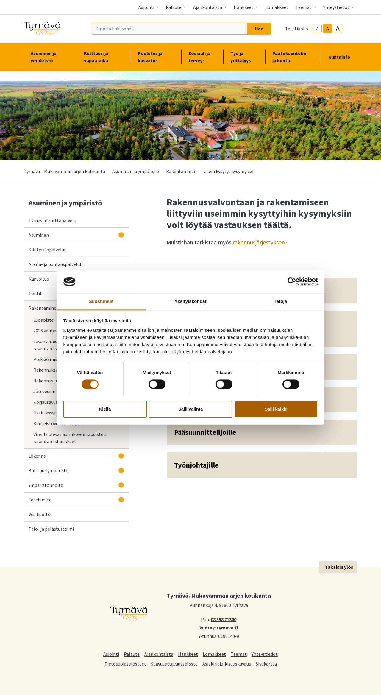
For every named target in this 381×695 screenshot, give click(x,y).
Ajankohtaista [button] (208, 7)
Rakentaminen (181, 171)
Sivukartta (266, 663)
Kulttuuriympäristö (48, 470)
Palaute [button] (174, 7)
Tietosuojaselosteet (125, 663)
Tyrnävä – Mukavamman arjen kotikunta (64, 171)
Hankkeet (188, 654)
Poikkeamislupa (49, 359)
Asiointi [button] (146, 7)
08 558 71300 (223, 619)
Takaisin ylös (339, 567)
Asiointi (111, 654)
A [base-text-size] (327, 29)
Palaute (132, 654)
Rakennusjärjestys (52, 381)
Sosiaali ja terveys (199, 56)
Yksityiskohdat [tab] (190, 301)
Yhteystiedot (265, 654)
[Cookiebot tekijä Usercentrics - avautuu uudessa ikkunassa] (292, 281)
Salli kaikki (276, 409)
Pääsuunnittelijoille (205, 432)
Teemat (239, 654)
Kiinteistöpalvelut (47, 250)
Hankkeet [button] (244, 7)
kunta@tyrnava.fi (218, 627)
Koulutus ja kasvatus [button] (156, 56)
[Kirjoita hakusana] (170, 29)
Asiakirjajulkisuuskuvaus (226, 663)
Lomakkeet (276, 7)
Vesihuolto (40, 514)
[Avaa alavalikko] (121, 235)
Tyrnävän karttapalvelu (54, 220)
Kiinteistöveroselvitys (55, 423)
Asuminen (39, 235)
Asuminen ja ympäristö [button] (50, 56)
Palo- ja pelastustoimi (51, 529)
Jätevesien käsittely (53, 391)
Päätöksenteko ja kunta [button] (293, 56)
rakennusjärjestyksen (258, 242)
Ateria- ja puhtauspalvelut (55, 264)
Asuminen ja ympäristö (135, 171)
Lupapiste (43, 320)
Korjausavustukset (53, 401)
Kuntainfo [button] (341, 57)
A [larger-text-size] (338, 28)
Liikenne (37, 456)
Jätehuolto (40, 500)
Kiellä (105, 409)
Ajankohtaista (158, 654)
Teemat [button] (304, 7)
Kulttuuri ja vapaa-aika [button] (103, 56)
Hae (259, 29)
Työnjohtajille (196, 465)
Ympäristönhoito (46, 485)
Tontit (35, 293)
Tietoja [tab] (280, 301)
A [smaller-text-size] (317, 28)
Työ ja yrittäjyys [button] (244, 56)
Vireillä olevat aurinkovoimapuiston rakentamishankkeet (69, 437)
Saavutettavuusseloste (174, 663)
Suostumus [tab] (101, 301)
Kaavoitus (39, 279)
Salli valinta (190, 409)
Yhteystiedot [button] (336, 7)
